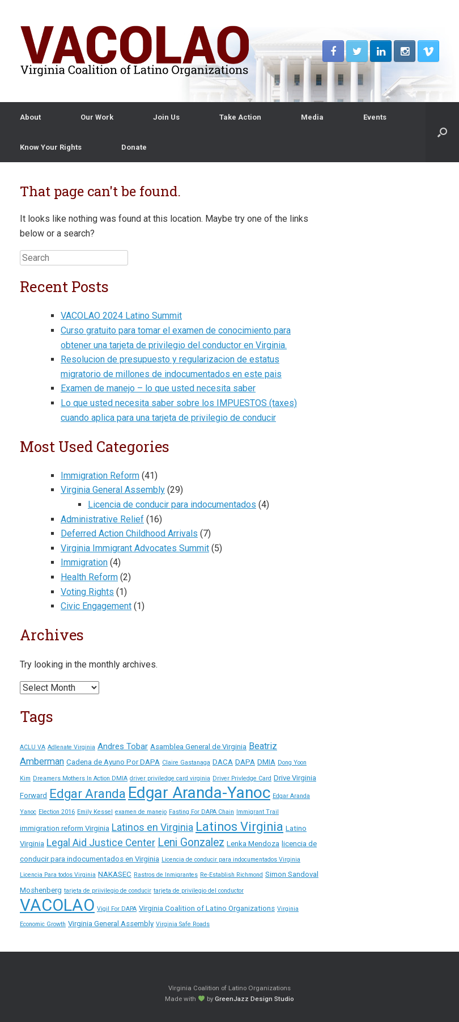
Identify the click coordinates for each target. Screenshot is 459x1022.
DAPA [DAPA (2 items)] (245, 762)
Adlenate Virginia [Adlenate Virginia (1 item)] (71, 747)
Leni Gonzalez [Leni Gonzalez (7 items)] (191, 842)
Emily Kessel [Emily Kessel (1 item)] (95, 812)
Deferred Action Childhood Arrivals (129, 533)
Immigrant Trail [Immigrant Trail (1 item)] (257, 812)
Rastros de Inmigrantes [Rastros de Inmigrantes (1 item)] (166, 875)
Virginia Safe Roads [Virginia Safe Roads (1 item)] (183, 924)
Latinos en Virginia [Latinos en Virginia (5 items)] (152, 827)
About (30, 117)
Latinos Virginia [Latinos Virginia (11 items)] (239, 827)
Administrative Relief (102, 519)
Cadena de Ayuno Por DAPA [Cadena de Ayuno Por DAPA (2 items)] (113, 762)
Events (374, 117)
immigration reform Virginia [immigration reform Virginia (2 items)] (64, 828)
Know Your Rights (51, 147)
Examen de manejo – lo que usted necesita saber (158, 388)
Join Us (166, 117)
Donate (134, 147)
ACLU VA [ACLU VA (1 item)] (32, 747)
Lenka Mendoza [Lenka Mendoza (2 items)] (253, 843)
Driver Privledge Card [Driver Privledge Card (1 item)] (241, 778)
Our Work (96, 117)
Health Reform (89, 577)
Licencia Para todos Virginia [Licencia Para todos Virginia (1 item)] (58, 875)
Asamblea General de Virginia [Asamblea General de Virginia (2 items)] (198, 746)
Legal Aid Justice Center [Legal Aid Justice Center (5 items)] (100, 842)
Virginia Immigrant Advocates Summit (135, 548)
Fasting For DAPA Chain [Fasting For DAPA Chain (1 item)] (201, 812)
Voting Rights (87, 591)
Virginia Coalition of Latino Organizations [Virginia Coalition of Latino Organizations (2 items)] (207, 908)
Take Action (240, 117)
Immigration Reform (100, 475)
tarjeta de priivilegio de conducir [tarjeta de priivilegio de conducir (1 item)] (107, 890)
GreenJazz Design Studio (254, 999)
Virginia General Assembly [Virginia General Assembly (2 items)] (111, 923)
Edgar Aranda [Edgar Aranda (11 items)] (87, 794)
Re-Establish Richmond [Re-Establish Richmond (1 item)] (231, 875)
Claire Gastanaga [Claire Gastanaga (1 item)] (186, 762)
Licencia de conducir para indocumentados (172, 504)
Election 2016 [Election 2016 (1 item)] (57, 812)
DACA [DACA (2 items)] (222, 762)
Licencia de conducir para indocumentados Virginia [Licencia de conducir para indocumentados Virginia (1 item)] (231, 859)
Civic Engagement (96, 606)
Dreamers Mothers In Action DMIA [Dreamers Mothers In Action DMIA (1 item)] (80, 778)
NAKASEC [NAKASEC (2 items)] (114, 874)
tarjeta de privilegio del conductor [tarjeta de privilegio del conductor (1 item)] (199, 890)
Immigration (84, 562)
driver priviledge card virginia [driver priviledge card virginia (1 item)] (170, 778)
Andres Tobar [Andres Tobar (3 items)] (122, 746)
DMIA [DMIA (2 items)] (266, 762)
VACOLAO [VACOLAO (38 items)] (57, 905)
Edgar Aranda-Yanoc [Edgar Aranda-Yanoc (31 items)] (199, 792)
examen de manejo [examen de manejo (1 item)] (141, 812)
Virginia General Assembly (113, 489)
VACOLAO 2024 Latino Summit (121, 315)
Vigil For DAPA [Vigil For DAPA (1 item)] (117, 909)
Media (312, 117)
